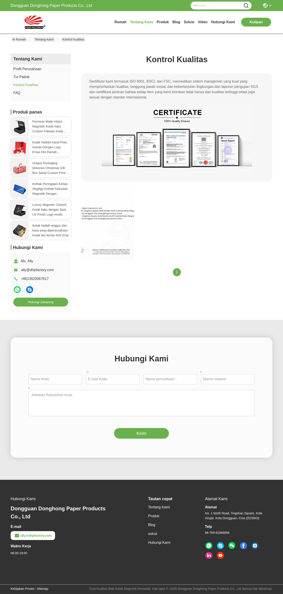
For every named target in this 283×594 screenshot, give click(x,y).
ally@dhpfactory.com (37, 270)
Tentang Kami (141, 22)
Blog (176, 22)
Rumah (120, 22)
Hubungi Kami (223, 22)
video (202, 22)
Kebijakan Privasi (22, 588)
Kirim (141, 433)
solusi (189, 22)
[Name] (246, 5)
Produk (163, 22)
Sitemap (42, 588)
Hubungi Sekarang (41, 302)
